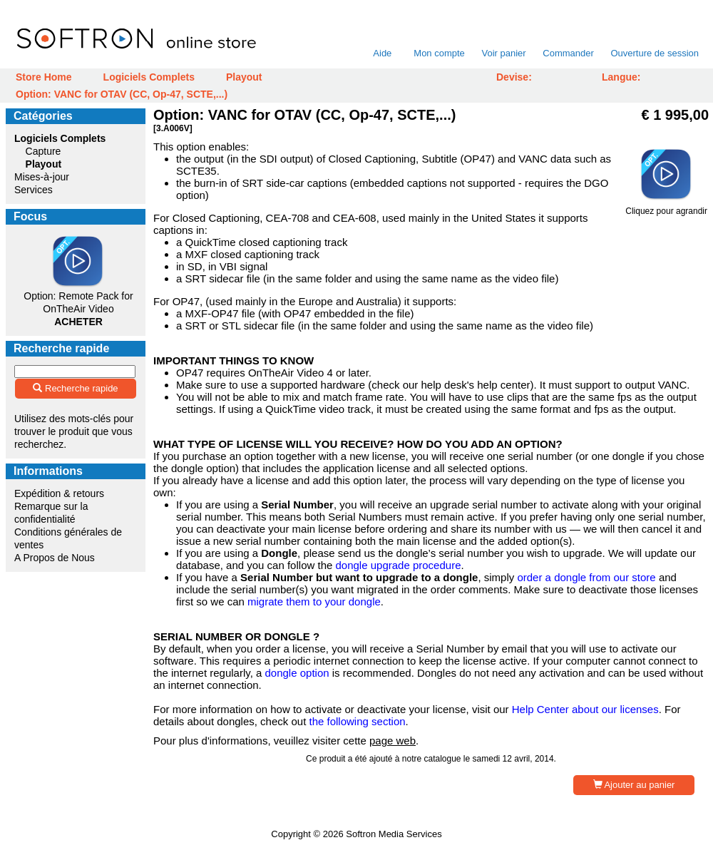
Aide (383, 53)
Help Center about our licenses (585, 709)
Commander (568, 53)
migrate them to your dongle (314, 601)
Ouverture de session (654, 53)
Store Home (44, 77)
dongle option (297, 673)
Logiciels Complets (149, 77)
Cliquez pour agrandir (666, 207)
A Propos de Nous (54, 557)
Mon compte (439, 53)
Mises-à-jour (41, 177)
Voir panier (503, 53)
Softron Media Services (393, 834)
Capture (43, 151)
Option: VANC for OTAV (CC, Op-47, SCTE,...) (121, 94)
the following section (357, 721)
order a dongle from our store (586, 577)
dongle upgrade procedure (398, 565)
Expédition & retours (59, 493)
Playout (244, 77)
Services (33, 189)
